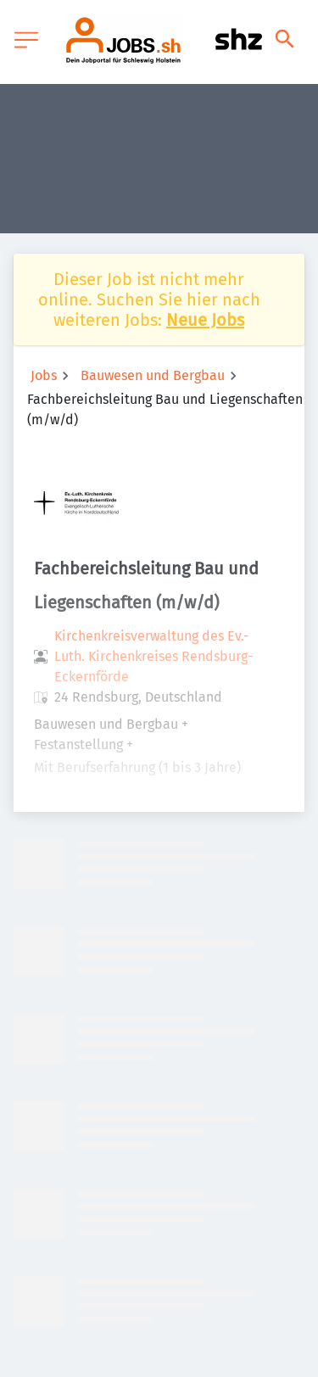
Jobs (44, 375)
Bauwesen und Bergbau (153, 375)
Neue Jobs (205, 320)
